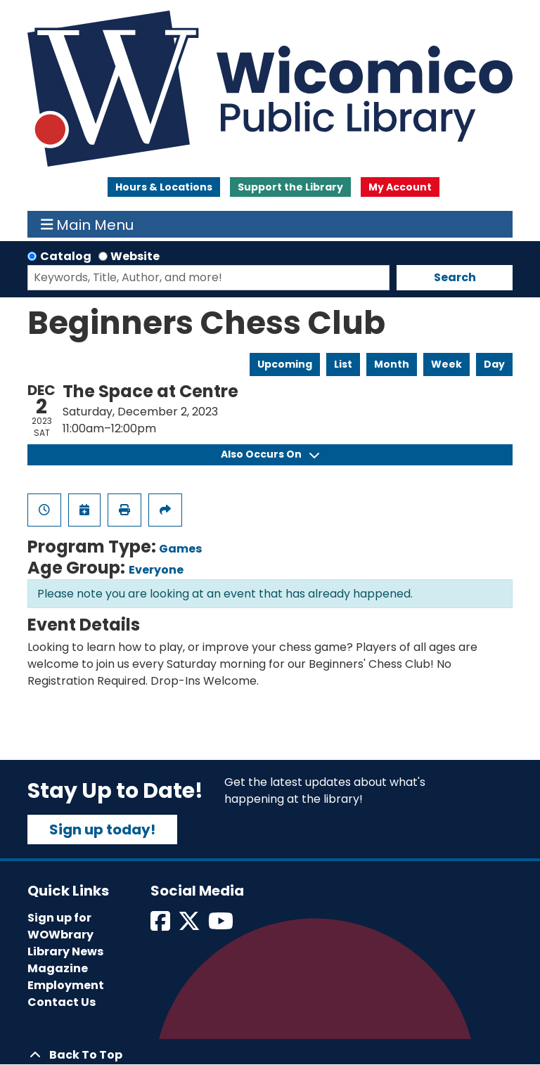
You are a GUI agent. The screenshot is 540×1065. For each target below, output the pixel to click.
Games (180, 549)
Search (455, 277)
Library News (65, 951)
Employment (65, 985)
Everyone (156, 570)
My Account (400, 187)
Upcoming (284, 364)
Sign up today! (102, 829)
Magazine (57, 968)
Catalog (65, 256)
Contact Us (61, 1002)
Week (446, 364)
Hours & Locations (163, 187)
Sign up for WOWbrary (60, 926)
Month (391, 364)
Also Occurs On (270, 454)
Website (135, 256)
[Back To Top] (270, 1055)
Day (494, 364)
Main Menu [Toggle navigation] (87, 224)
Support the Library (290, 187)
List (343, 364)
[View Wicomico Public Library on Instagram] (222, 925)
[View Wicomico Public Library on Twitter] (190, 925)
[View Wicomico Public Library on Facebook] (161, 925)
